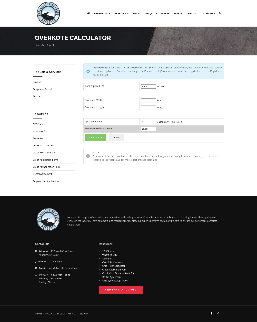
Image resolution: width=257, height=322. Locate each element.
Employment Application (46, 181)
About (137, 13)
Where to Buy (172, 13)
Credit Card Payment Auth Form (119, 273)
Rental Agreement (42, 173)
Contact (193, 13)
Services (122, 13)
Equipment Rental (42, 89)
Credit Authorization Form (46, 166)
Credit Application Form (45, 159)
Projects (151, 13)
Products (102, 13)
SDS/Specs (208, 13)
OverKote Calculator (43, 145)
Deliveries (38, 138)
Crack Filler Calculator (44, 152)
